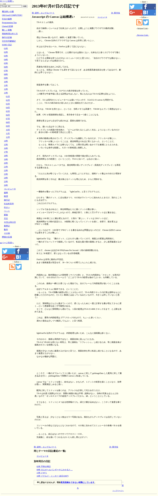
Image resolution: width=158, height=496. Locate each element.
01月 (8, 96)
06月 (8, 115)
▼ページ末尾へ (7, 1)
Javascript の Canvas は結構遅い (53, 16)
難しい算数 (7, 30)
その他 (7, 233)
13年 (6, 93)
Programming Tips (9, 23)
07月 (8, 119)
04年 (6, 60)
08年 (6, 74)
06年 (6, 67)
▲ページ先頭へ (7, 243)
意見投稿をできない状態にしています (77, 482)
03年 (6, 56)
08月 (8, 122)
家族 (6, 215)
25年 (6, 181)
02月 (8, 100)
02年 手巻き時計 (44, 466)
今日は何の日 (10, 222)
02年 (6, 52)
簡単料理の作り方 (10, 34)
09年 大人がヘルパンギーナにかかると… (55, 470)
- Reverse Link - (142, 35)
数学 (6, 230)
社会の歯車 (7, 19)
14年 (6, 141)
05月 (8, 111)
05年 (6, 63)
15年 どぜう (42, 473)
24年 (6, 178)
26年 (6, 185)
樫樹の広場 (7, 237)
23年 (6, 174)
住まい (7, 207)
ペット (7, 211)
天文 (6, 218)
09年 (6, 78)
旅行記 (7, 200)
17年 (6, 152)
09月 (8, 126)
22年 (6, 170)
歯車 (6, 193)
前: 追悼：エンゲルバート (43, 13)
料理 (6, 196)
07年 (6, 71)
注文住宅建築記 (9, 41)
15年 (6, 145)
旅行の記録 (7, 37)
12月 (8, 137)
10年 (6, 82)
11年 (6, 85)
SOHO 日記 (7, 45)
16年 (6, 148)
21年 (6, 167)
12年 (6, 89)
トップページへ (118, 491)
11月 (8, 133)
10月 (8, 130)
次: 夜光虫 (115, 13)
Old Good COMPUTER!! (12, 15)
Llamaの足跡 (7, 26)
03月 (8, 104)
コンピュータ (102, 17)
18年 (6, 156)
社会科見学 (9, 204)
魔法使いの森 (8, 11)
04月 (8, 108)
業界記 (7, 226)
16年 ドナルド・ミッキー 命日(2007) (53, 476)
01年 (6, 48)
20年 (6, 163)
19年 (6, 159)
